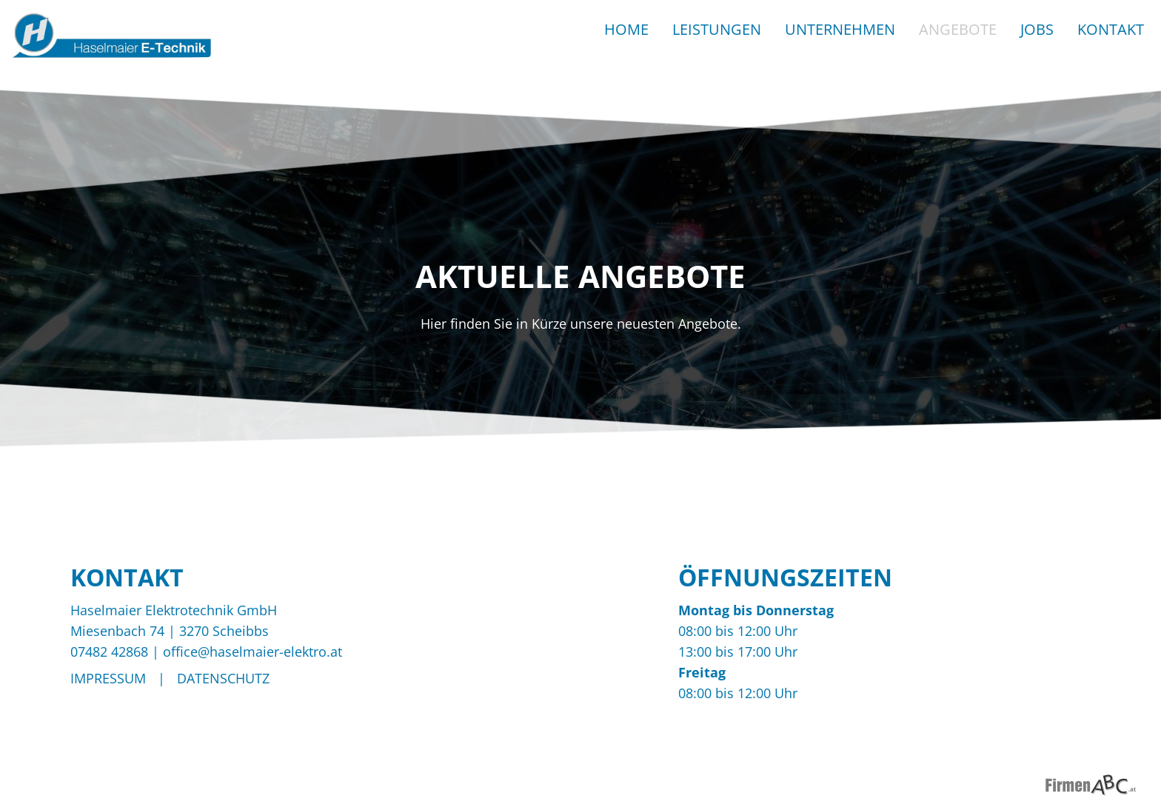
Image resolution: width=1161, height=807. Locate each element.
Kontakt (1110, 29)
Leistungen (716, 29)
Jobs (1037, 29)
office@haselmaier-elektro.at (252, 651)
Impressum (108, 678)
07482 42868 (109, 651)
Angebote (958, 29)
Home (626, 29)
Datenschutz (223, 678)
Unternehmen (840, 29)
